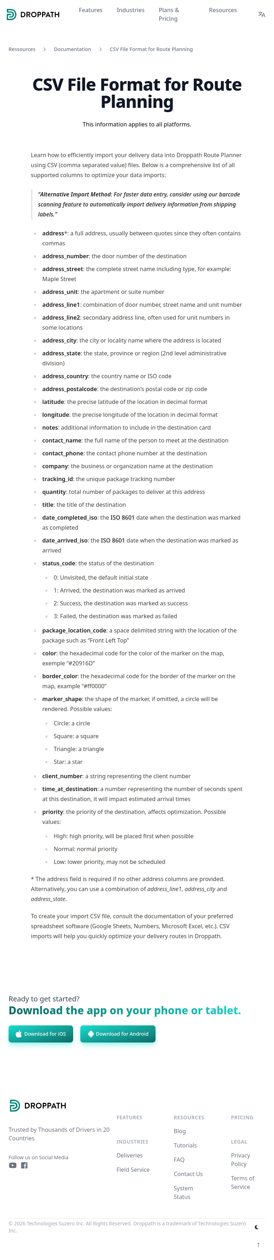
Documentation (72, 49)
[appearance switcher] (256, 1227)
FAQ (179, 1160)
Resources (189, 1117)
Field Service (133, 1170)
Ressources (22, 49)
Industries (132, 1141)
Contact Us (188, 1174)
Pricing (242, 1117)
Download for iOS (41, 1034)
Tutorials (185, 1145)
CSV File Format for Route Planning (151, 49)
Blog (180, 1131)
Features (129, 1117)
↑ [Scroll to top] (258, 1244)
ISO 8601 (123, 517)
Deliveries (130, 1155)
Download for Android (118, 1034)
